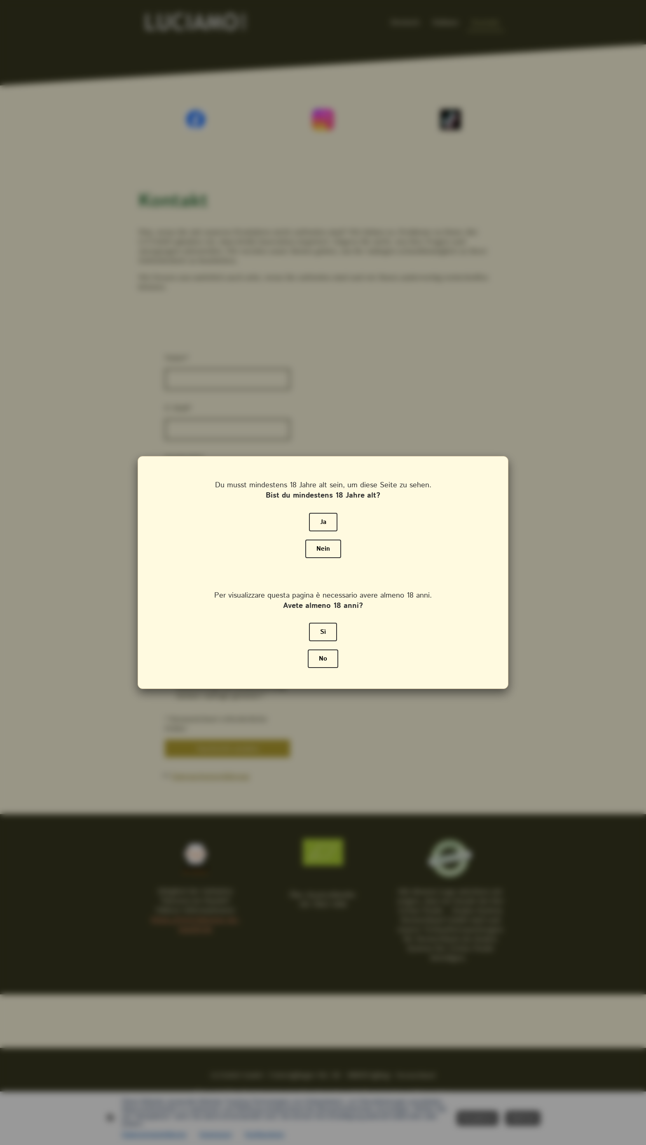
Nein (323, 549)
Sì (323, 632)
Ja (323, 522)
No (323, 658)
